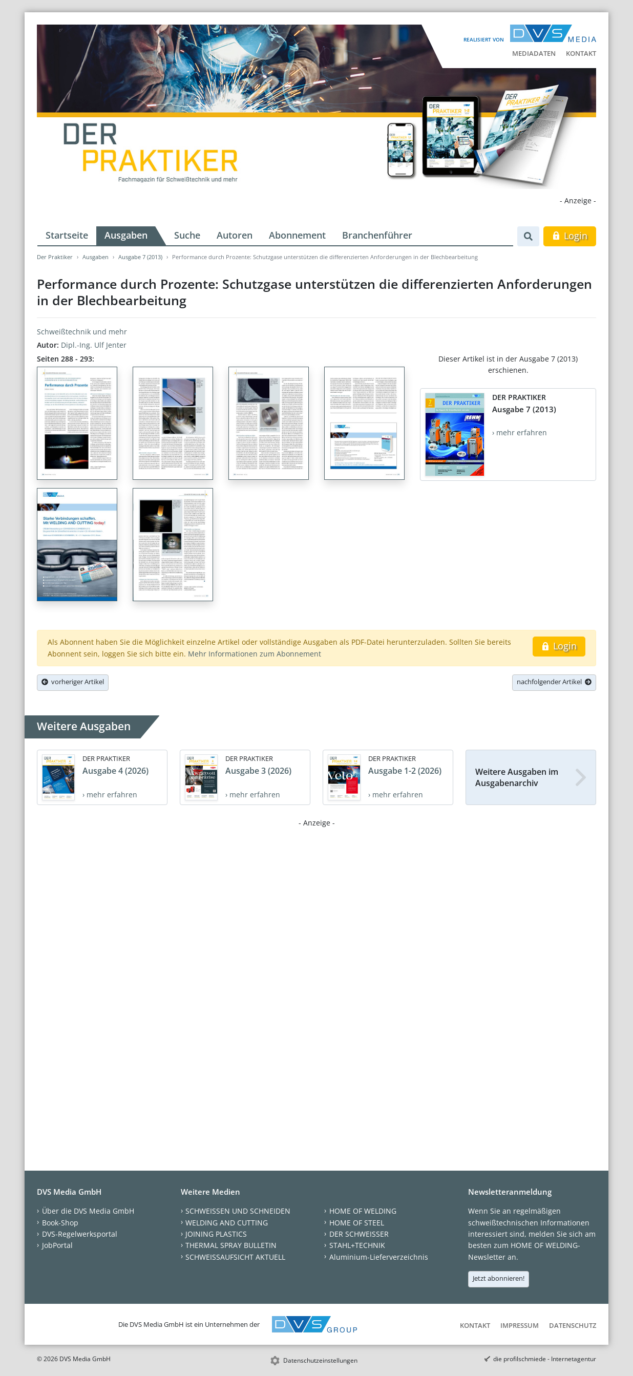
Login (569, 235)
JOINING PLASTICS (216, 1234)
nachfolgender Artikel (554, 681)
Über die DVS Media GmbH (88, 1211)
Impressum (519, 1325)
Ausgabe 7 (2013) (140, 257)
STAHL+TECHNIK (357, 1245)
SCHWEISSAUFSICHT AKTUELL (235, 1257)
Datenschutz (572, 1325)
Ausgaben (125, 235)
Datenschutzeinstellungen (320, 1360)
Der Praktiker (55, 257)
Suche (187, 235)
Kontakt (581, 53)
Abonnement (297, 235)
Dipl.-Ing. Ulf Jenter (93, 345)
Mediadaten (534, 53)
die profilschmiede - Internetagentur (544, 1358)
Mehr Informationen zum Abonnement (254, 654)
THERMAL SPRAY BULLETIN (231, 1245)
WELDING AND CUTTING (226, 1222)
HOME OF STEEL (356, 1222)
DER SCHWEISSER (359, 1234)
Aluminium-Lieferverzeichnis (378, 1257)
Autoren (234, 235)
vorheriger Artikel (72, 681)
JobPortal (57, 1245)
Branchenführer (377, 235)
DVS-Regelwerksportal (79, 1234)
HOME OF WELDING (362, 1211)
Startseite (67, 235)
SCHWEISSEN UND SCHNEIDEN (237, 1211)
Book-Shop (60, 1222)
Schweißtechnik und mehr (82, 331)
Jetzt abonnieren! (498, 1278)
